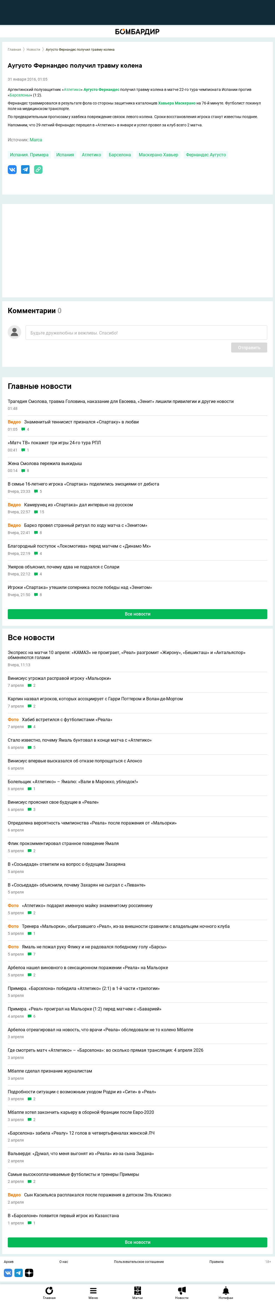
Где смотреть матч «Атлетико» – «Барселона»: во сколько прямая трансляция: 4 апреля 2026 (105, 1050)
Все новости (137, 614)
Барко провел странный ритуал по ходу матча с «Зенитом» (77, 525)
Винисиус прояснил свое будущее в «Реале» (53, 802)
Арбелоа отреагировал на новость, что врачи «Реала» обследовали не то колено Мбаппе (100, 1029)
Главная (14, 50)
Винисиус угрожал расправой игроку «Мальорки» (59, 678)
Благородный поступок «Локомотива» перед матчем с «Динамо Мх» (79, 546)
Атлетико (72, 89)
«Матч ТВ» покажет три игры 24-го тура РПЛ (54, 442)
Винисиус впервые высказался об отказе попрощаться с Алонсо (75, 761)
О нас (63, 1262)
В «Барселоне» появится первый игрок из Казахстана (63, 1215)
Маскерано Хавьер (158, 154)
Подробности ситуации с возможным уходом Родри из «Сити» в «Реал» (82, 1091)
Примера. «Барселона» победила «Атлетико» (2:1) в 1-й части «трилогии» (84, 988)
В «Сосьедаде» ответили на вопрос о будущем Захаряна (66, 864)
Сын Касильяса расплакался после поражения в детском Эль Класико (89, 1195)
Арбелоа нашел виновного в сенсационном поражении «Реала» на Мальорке (88, 967)
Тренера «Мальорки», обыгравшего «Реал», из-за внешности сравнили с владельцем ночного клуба (119, 926)
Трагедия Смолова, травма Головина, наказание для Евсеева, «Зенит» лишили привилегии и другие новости (121, 401)
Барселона (120, 154)
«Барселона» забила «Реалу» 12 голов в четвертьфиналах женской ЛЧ (81, 1133)
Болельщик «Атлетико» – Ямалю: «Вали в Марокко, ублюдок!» (73, 781)
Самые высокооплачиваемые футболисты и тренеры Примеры (73, 1174)
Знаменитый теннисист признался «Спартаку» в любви (73, 422)
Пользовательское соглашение (139, 1262)
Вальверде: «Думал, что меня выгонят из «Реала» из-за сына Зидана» (81, 1153)
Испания (65, 154)
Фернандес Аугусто (206, 154)
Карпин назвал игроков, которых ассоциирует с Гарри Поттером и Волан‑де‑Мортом (95, 698)
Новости (33, 50)
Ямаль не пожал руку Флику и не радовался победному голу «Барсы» (87, 946)
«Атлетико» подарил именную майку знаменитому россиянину (80, 905)
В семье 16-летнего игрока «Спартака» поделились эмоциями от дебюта (83, 484)
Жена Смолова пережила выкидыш (45, 463)
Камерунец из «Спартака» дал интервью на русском (70, 504)
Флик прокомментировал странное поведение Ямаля (63, 843)
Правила (217, 1262)
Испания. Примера (29, 154)
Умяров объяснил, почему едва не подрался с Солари (63, 567)
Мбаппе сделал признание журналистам (50, 1071)
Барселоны (20, 95)
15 (42, 512)
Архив (9, 1262)
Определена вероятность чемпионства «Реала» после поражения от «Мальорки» (92, 823)
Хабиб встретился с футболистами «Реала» (60, 719)
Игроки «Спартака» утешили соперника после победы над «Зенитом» (80, 587)
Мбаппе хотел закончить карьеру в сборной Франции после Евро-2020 (81, 1112)
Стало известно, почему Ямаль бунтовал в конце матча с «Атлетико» (80, 740)
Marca (36, 139)
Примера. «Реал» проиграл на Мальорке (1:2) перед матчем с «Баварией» (85, 1009)
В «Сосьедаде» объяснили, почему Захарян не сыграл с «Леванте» (77, 885)
